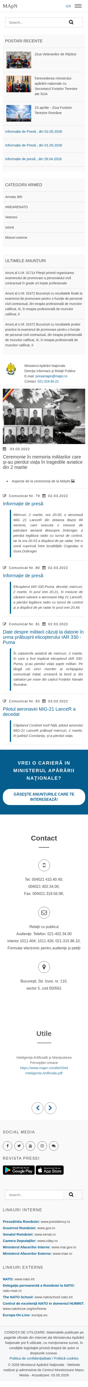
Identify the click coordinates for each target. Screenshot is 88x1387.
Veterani (11, 217)
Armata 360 (13, 197)
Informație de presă (23, 503)
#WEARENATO (16, 207)
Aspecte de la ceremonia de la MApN (43, 481)
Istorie (9, 227)
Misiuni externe (16, 237)
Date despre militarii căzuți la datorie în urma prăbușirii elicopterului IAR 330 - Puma (43, 637)
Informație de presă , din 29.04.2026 (33, 159)
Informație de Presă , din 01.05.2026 (33, 145)
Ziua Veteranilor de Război (55, 54)
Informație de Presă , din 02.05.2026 (33, 131)
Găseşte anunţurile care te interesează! (44, 796)
